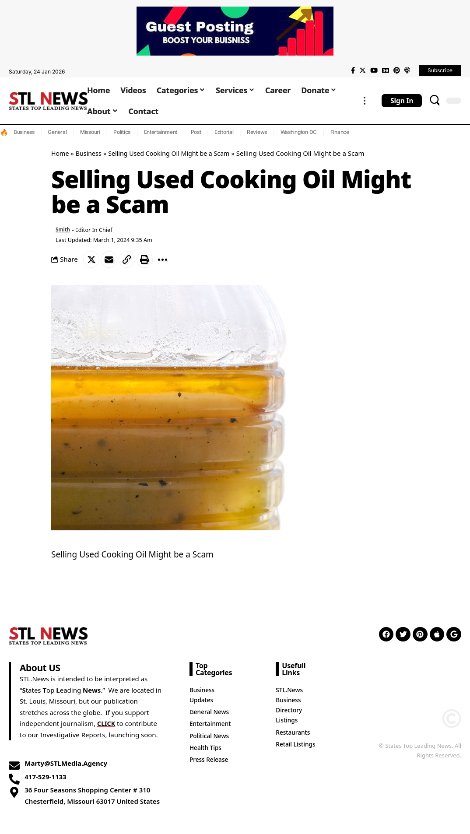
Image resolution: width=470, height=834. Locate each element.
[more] (364, 100)
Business (24, 132)
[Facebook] (353, 70)
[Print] (148, 260)
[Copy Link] (129, 260)
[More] (167, 260)
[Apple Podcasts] (407, 70)
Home (60, 153)
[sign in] (402, 100)
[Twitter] (362, 70)
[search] (434, 100)
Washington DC (299, 132)
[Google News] (385, 70)
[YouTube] (374, 70)
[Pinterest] (396, 70)
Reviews (257, 132)
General (57, 132)
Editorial (224, 132)
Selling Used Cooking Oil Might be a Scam (175, 153)
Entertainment (161, 132)
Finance (339, 132)
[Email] (110, 260)
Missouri (90, 132)
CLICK (106, 724)
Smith (63, 230)
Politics (121, 132)
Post (196, 132)
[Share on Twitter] (92, 260)
